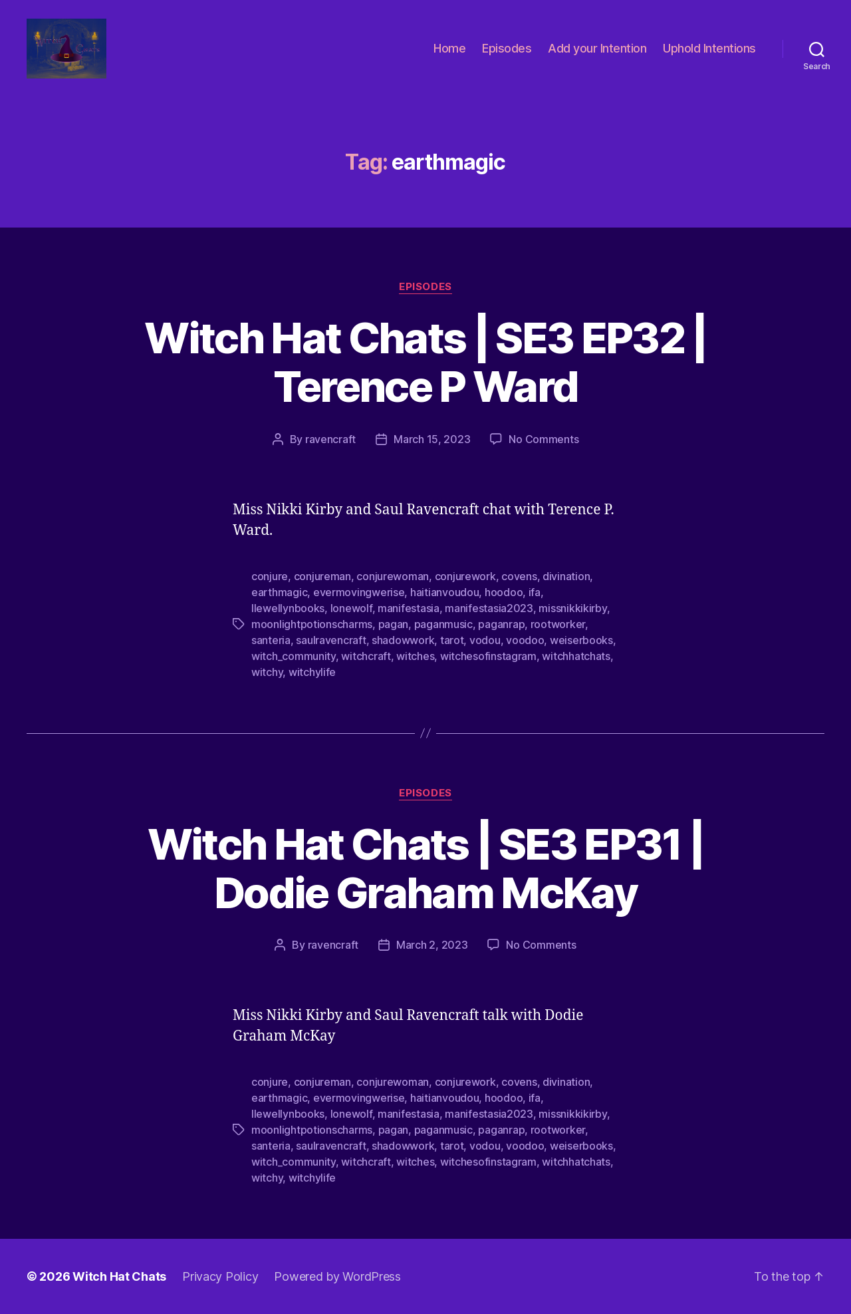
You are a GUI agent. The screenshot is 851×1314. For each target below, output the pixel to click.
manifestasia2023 (489, 608)
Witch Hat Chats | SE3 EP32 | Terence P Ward (425, 362)
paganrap (501, 624)
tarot (452, 640)
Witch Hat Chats (119, 1276)
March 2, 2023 (432, 944)
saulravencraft (331, 640)
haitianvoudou (444, 592)
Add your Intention (597, 48)
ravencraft (330, 439)
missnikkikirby (572, 608)
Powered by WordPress (337, 1276)
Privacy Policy (220, 1276)
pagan (393, 624)
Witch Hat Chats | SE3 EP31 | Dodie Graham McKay (426, 868)
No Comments (543, 439)
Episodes (506, 48)
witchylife (312, 672)
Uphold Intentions (709, 48)
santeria (271, 640)
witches (415, 656)
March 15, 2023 (432, 439)
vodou (485, 640)
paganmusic (443, 624)
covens (519, 576)
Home (449, 48)
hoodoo (504, 592)
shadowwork (403, 640)
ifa (535, 592)
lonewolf (351, 608)
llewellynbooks (287, 608)
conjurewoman (392, 576)
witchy (267, 672)
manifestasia (408, 608)
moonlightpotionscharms (311, 624)
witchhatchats (576, 656)
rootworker (558, 624)
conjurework (465, 576)
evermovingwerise (359, 592)
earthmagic (279, 592)
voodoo (525, 640)
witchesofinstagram (488, 656)
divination (566, 576)
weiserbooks (581, 640)
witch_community (293, 656)
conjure (269, 576)
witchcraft (365, 656)
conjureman (322, 576)
